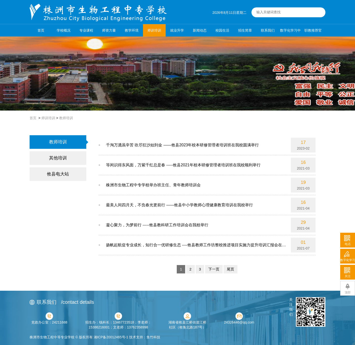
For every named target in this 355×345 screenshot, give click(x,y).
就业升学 (177, 30)
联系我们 (268, 30)
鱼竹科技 (153, 337)
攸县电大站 (58, 174)
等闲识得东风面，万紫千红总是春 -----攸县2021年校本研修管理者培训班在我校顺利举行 (183, 165)
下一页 (213, 269)
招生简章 (245, 30)
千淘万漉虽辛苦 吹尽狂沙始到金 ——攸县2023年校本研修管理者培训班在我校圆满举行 (182, 145)
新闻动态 (200, 30)
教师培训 (66, 118)
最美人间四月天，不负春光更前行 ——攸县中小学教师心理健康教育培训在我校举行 (179, 205)
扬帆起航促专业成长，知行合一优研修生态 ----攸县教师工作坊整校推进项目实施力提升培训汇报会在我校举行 (196, 247)
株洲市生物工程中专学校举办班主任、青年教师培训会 (153, 185)
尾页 (230, 269)
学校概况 (64, 30)
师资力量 (109, 30)
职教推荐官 (313, 30)
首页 (40, 30)
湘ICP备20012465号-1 (111, 337)
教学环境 (132, 30)
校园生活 (222, 30)
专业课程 (86, 30)
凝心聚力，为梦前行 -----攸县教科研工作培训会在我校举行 (157, 225)
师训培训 (154, 30)
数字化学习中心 (290, 32)
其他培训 (58, 157)
